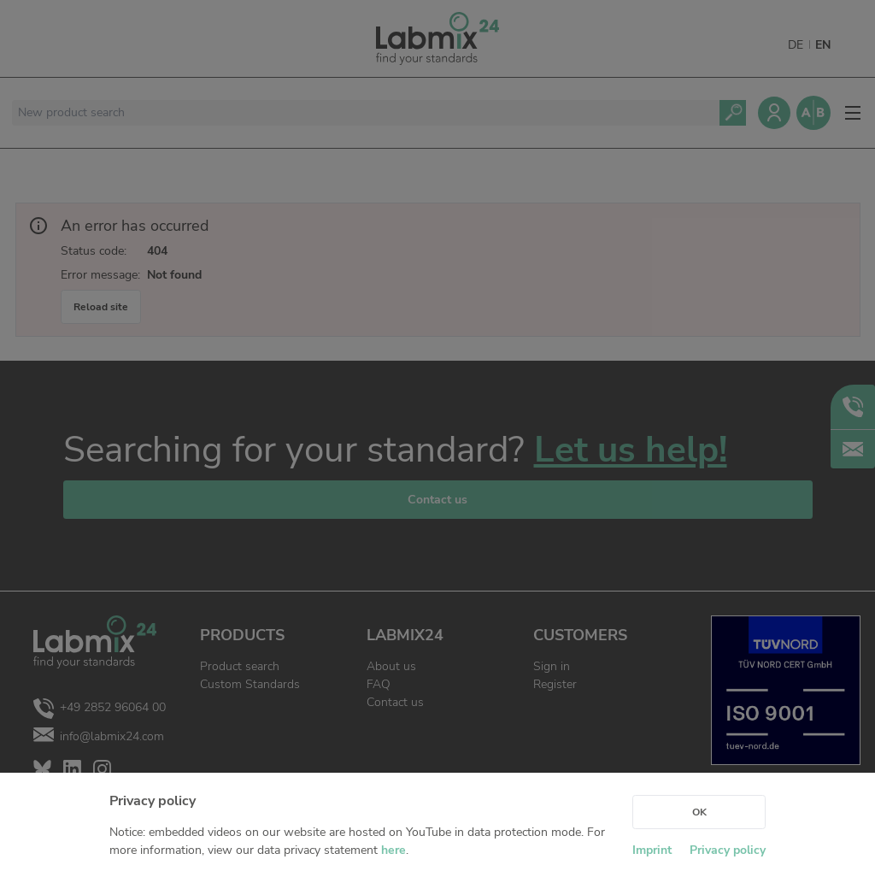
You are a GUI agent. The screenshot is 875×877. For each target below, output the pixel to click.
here (393, 850)
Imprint (652, 850)
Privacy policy (728, 850)
